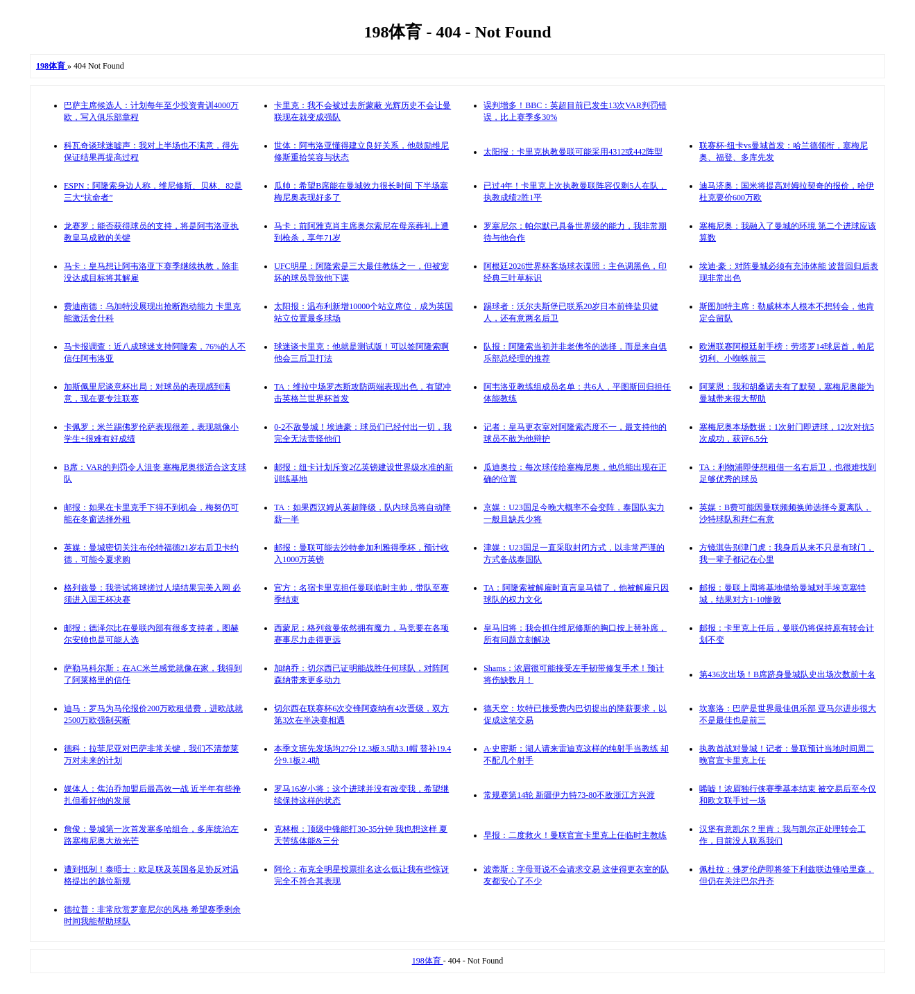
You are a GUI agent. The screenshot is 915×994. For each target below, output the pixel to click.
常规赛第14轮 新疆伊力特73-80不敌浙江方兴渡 (569, 795)
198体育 (427, 961)
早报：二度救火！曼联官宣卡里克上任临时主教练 (575, 835)
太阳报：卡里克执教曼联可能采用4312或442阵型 (573, 152)
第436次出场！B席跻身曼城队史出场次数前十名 (787, 674)
